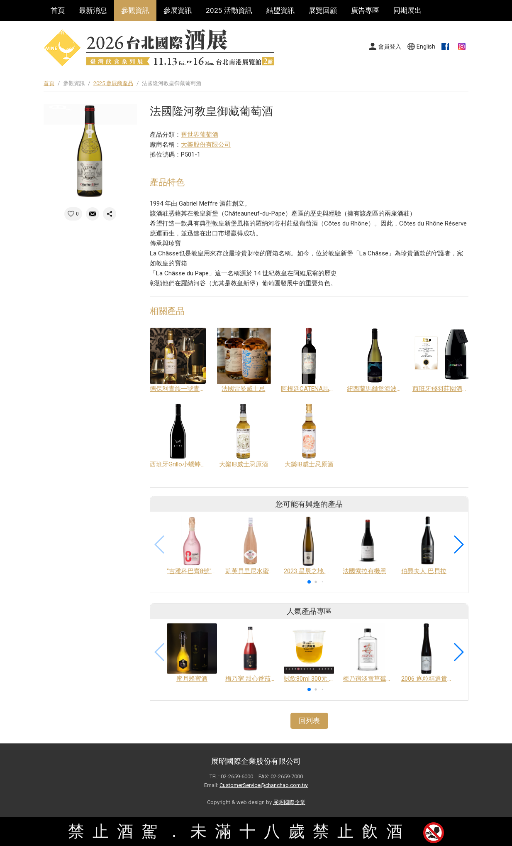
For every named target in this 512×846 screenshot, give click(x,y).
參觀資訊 (135, 10)
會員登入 (389, 46)
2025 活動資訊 (229, 10)
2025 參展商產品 (113, 83)
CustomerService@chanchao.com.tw (263, 785)
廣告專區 (365, 10)
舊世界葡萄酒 (199, 134)
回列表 (309, 720)
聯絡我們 (65, 31)
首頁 (58, 10)
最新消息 (93, 10)
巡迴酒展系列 (114, 31)
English (426, 46)
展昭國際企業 (289, 802)
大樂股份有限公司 (206, 144)
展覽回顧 (323, 10)
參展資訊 (177, 10)
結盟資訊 (280, 10)
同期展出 (407, 10)
